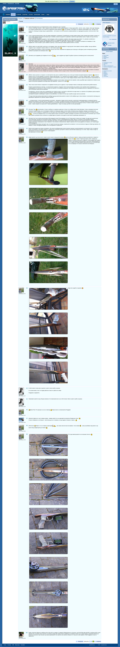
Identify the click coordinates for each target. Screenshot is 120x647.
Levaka (20, 31)
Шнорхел (105, 73)
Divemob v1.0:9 (111, 43)
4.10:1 (99, 644)
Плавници (105, 74)
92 (26, 137)
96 (26, 409)
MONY (20, 123)
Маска (104, 72)
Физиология (106, 57)
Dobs (20, 42)
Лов (104, 64)
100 (26, 632)
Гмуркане (105, 63)
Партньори (17, 644)
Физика (105, 56)
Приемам (72, 1)
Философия (106, 55)
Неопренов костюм (107, 70)
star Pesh (21, 394)
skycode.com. (104, 644)
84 (26, 55)
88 (26, 100)
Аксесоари (105, 76)
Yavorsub (21, 421)
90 (26, 118)
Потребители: (11, 3)
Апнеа (104, 58)
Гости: (17, 3)
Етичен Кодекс (109, 51)
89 (26, 109)
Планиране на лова (107, 62)
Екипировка (39, 18)
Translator (23, 644)
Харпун (105, 75)
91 (26, 128)
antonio (20, 113)
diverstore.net (106, 19)
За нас (5, 644)
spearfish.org (92, 644)
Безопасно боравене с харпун (109, 66)
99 (26, 434)
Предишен (80, 24)
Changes (110, 45)
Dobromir (21, 637)
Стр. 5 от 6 (86, 24)
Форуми (20, 18)
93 (26, 288)
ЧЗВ (13, 644)
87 (26, 84)
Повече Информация (64, 1)
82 (26, 35)
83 (26, 46)
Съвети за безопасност (108, 65)
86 (26, 74)
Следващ (98, 24)
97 (26, 418)
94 (26, 388)
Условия (9, 644)
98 (26, 425)
